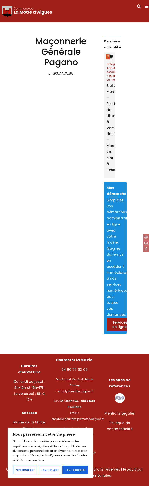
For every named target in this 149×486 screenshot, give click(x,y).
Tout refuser (50, 470)
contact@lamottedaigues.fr (74, 391)
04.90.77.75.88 (61, 73)
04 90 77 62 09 (75, 369)
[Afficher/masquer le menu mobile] (147, 6)
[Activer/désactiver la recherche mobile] (139, 6)
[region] (50, 453)
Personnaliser (25, 470)
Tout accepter (75, 470)
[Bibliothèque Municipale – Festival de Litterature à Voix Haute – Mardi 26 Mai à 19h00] (109, 115)
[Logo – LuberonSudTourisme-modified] (120, 394)
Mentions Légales (119, 413)
